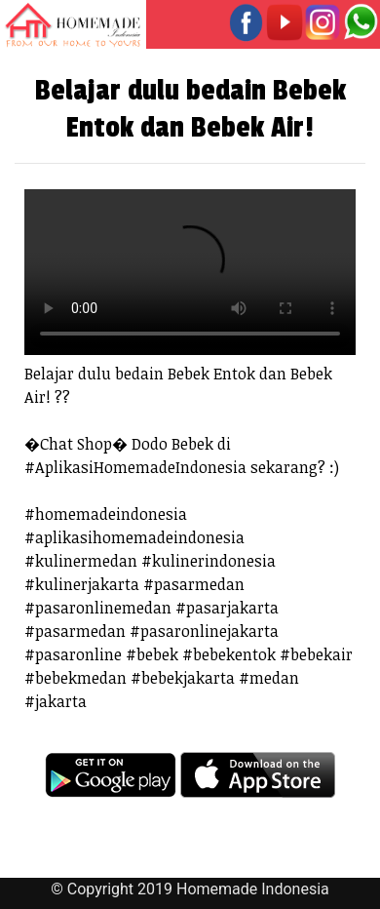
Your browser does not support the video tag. (190, 272)
